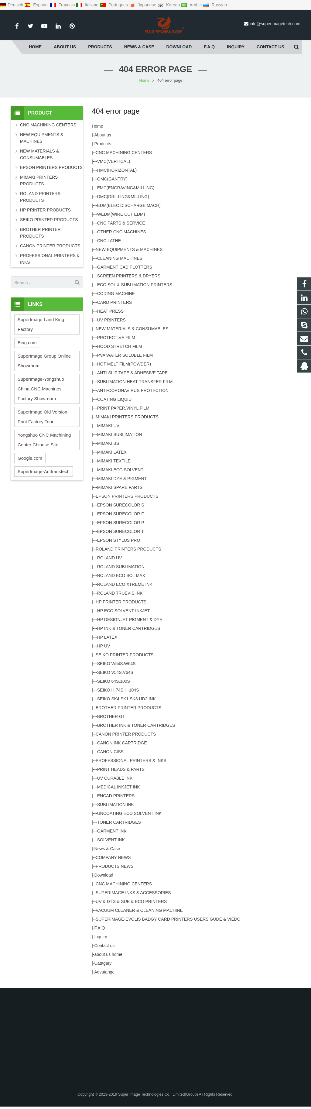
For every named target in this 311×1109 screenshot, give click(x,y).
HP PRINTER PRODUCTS (121, 601)
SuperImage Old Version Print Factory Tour (42, 416)
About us (102, 134)
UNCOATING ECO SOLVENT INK (129, 813)
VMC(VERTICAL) (113, 161)
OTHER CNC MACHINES (121, 231)
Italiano (88, 4)
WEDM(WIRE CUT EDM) (121, 214)
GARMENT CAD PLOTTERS (124, 267)
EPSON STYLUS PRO (118, 540)
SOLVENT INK (111, 839)
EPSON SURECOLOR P (120, 522)
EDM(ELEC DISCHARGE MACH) (129, 205)
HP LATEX (107, 637)
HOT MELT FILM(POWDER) (124, 364)
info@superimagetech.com (275, 23)
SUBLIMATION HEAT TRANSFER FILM (135, 381)
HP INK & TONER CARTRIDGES (128, 628)
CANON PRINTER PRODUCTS (126, 734)
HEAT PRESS (110, 311)
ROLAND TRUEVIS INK (120, 593)
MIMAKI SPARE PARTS (119, 487)
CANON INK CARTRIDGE (122, 742)
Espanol (37, 4)
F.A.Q (99, 927)
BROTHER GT (111, 716)
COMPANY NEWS (113, 857)
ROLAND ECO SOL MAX (121, 575)
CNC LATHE (109, 240)
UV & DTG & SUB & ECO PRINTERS (131, 901)
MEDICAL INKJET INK (118, 787)
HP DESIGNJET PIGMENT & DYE (129, 619)
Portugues (114, 4)
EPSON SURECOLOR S (120, 505)
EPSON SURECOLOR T (120, 531)
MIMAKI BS (108, 443)
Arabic (192, 4)
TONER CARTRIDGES (119, 822)
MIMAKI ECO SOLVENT (120, 469)
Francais (63, 4)
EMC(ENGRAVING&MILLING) (126, 187)
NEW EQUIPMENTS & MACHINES (129, 249)
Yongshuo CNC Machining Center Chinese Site (44, 439)
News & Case (107, 848)
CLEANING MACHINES (119, 258)
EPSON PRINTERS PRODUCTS (127, 496)
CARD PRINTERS (114, 302)
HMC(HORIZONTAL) (117, 170)
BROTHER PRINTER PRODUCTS (128, 707)
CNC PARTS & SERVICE (121, 223)
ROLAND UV (109, 557)
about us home (108, 954)
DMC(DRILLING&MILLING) (123, 196)
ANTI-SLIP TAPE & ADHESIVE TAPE (132, 372)
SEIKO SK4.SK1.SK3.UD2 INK (126, 698)
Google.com (30, 458)
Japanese (143, 4)
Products (102, 143)
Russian (215, 4)
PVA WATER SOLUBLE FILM (125, 355)
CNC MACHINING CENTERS (124, 152)
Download (103, 875)
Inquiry (100, 936)
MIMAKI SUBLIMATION (119, 434)
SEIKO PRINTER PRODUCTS (125, 654)
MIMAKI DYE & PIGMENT (122, 478)
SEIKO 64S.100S (113, 681)
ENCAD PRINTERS (116, 795)
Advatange (104, 972)
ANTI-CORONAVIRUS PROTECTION (133, 390)
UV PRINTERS (111, 320)
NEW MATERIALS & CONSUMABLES (132, 328)
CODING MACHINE (116, 293)
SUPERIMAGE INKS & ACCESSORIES (133, 892)
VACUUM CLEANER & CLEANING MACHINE (139, 910)
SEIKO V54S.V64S (115, 672)
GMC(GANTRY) (112, 179)
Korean (169, 4)
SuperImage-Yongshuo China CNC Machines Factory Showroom (41, 388)
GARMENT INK (112, 831)
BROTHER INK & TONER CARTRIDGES (136, 725)
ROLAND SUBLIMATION (121, 566)
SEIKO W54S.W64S (116, 663)
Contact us (104, 945)
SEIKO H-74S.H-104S (118, 690)
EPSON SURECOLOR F (120, 513)
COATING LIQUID (114, 399)
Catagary (102, 963)
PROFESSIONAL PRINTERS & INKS (131, 760)
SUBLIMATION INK (115, 804)
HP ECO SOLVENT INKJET (123, 610)
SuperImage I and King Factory (41, 324)
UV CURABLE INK (115, 778)
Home (97, 126)
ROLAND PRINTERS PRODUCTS (128, 549)
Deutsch (12, 4)
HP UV (103, 646)
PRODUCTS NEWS (114, 866)
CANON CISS (110, 751)
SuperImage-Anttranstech (44, 471)
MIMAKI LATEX (112, 452)
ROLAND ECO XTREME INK (124, 584)
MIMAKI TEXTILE (114, 460)
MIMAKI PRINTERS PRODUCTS (127, 416)
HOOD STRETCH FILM (119, 346)
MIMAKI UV (108, 425)
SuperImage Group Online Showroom (44, 360)
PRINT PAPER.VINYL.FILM (123, 408)
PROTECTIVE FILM (116, 337)
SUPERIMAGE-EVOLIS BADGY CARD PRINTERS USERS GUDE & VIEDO (168, 919)
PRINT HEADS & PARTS (121, 769)
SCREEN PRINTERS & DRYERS (128, 275)
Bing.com (27, 342)
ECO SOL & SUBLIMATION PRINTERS (134, 284)
